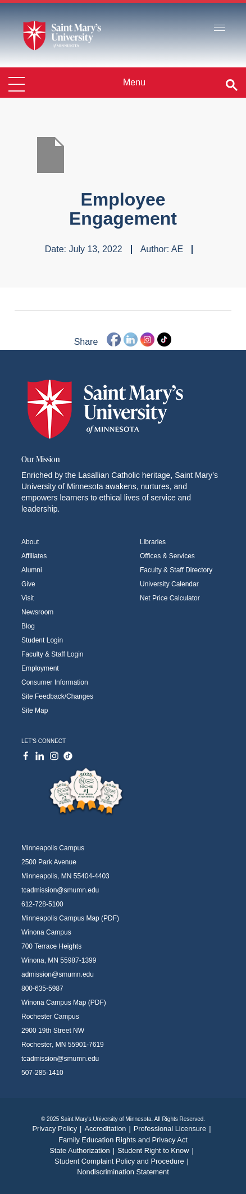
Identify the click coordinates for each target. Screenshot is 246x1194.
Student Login (42, 640)
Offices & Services (167, 556)
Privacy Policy (58, 1128)
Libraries (153, 542)
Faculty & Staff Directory (176, 570)
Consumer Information (54, 682)
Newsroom (37, 612)
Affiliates (34, 556)
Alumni (31, 570)
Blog (28, 626)
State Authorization (83, 1150)
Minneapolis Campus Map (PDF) (70, 918)
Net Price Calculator (170, 598)
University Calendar (169, 584)
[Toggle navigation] (219, 28)
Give (28, 584)
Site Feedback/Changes (57, 696)
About (30, 542)
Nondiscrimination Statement (123, 1172)
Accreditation (108, 1128)
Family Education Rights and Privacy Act (123, 1140)
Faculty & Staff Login (52, 654)
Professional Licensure (174, 1128)
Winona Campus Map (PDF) (63, 1002)
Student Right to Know (157, 1150)
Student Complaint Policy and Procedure (123, 1161)
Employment (40, 668)
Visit (27, 598)
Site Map (34, 710)
